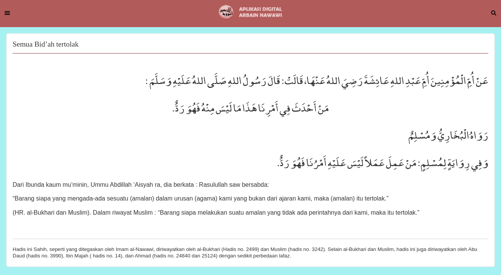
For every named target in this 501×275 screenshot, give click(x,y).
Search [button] (493, 13)
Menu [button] (7, 13)
